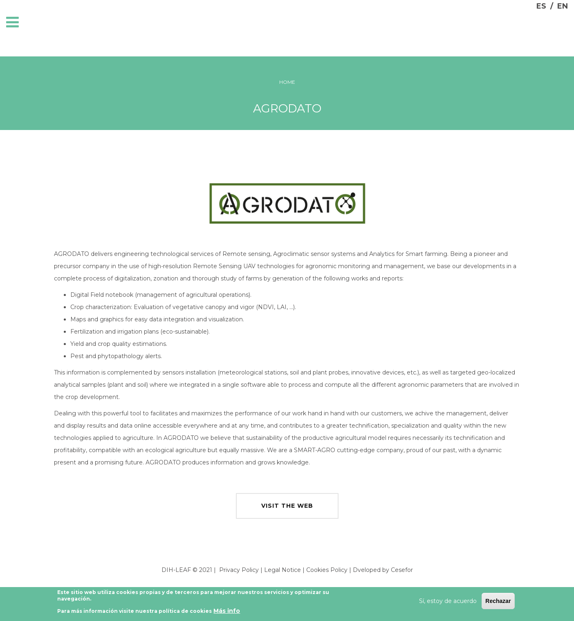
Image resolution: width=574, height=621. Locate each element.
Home (287, 82)
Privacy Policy (239, 570)
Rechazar (498, 602)
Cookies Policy (327, 570)
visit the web (287, 505)
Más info (226, 612)
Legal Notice (282, 570)
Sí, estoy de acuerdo (448, 602)
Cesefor (402, 570)
